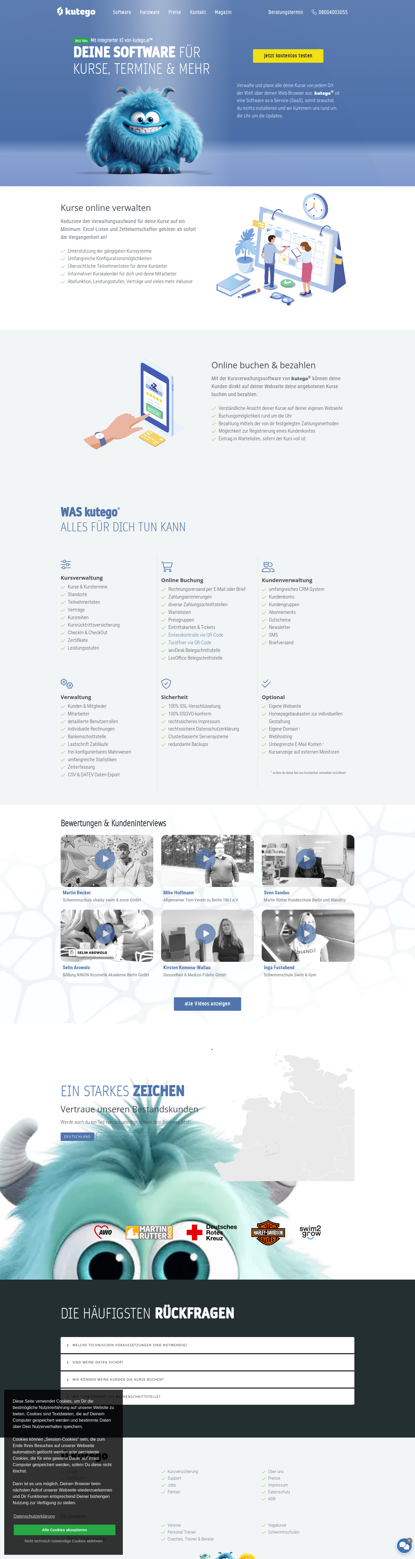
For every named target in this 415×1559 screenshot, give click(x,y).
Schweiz (139, 1136)
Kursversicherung (183, 1471)
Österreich (111, 1136)
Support (174, 1478)
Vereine (174, 1525)
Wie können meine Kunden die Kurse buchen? (117, 1379)
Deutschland (77, 1136)
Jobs (172, 1485)
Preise (174, 12)
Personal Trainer (182, 1532)
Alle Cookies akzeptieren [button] (64, 1530)
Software (122, 12)
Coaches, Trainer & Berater (191, 1539)
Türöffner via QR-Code (189, 643)
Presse (274, 1478)
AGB (272, 1498)
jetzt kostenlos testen (288, 55)
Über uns (276, 1471)
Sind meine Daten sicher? (97, 1362)
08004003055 (330, 12)
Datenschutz (279, 1491)
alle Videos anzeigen (207, 1003)
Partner (174, 1491)
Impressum (278, 1485)
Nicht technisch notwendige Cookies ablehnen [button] (63, 1541)
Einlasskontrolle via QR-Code (195, 635)
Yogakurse (277, 1525)
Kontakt (198, 12)
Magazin (223, 12)
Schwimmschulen (283, 1532)
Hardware (150, 12)
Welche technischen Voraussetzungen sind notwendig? (129, 1345)
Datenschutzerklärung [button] (34, 1516)
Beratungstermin (285, 12)
